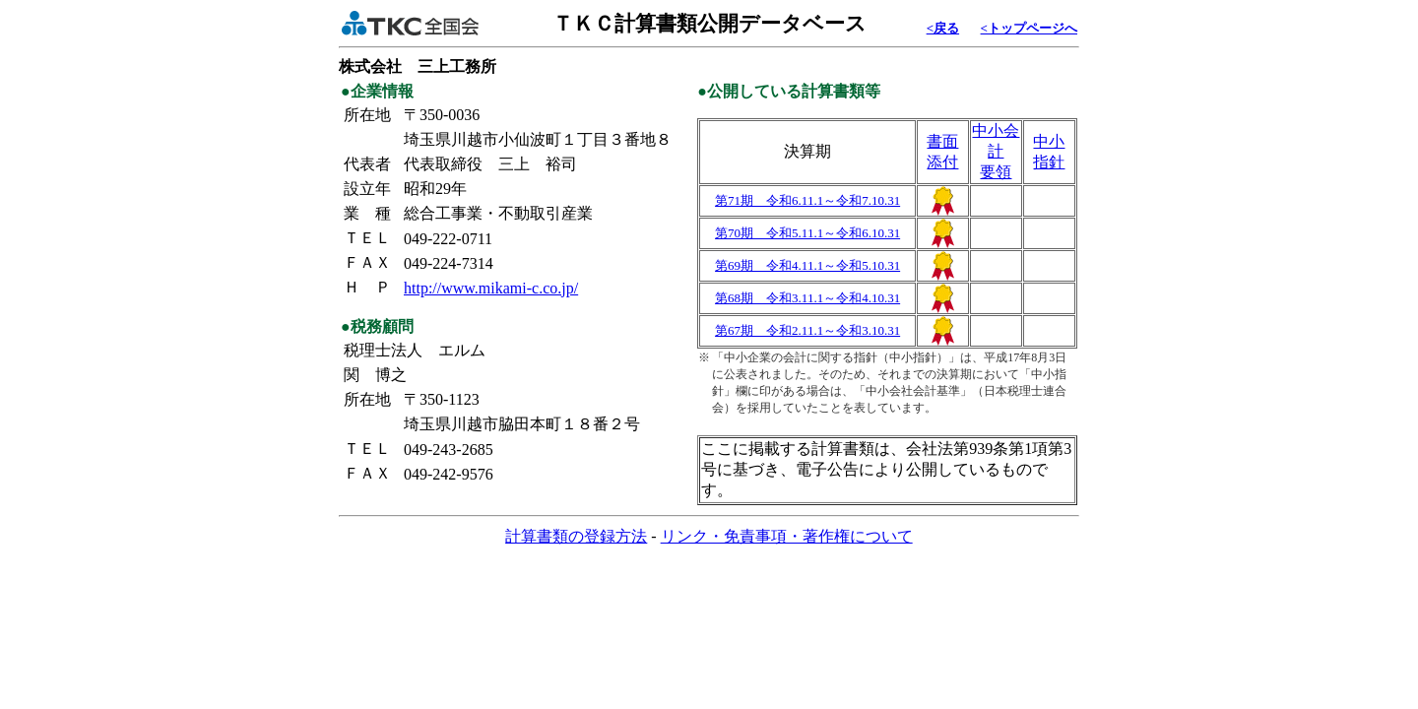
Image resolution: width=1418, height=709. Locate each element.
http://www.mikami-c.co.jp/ (491, 288)
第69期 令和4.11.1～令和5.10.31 (807, 265)
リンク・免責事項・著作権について (787, 536)
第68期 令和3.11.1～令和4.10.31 (807, 297)
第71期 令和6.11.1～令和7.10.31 (807, 200)
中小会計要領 (995, 151)
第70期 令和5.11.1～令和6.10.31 (807, 233)
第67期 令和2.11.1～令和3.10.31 (807, 330)
